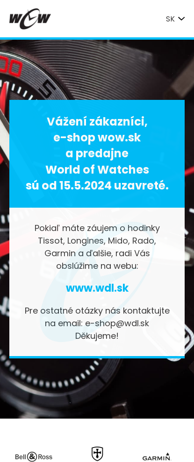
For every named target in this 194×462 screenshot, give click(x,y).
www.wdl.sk (97, 288)
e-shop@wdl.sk (117, 323)
